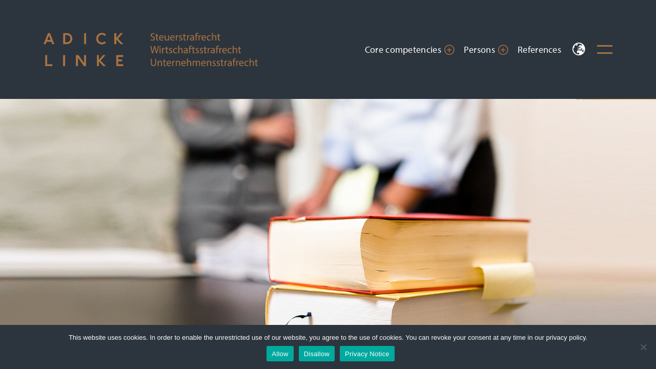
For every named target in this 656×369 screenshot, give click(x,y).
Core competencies (403, 49)
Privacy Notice (367, 354)
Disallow (317, 354)
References (539, 49)
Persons (479, 49)
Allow (280, 354)
